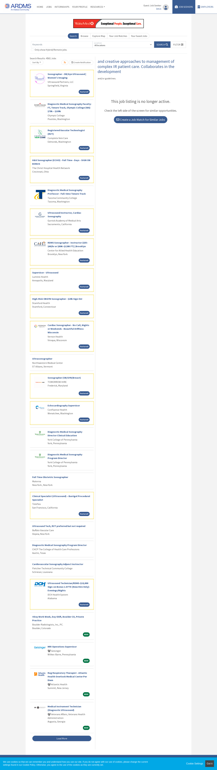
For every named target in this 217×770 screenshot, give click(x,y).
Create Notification (81, 62)
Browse (84, 35)
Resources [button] (96, 6)
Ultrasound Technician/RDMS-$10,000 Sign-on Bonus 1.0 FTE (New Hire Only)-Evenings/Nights (69, 587)
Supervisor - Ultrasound (45, 272)
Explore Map (98, 35)
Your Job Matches (118, 35)
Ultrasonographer (42, 358)
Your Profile (80, 6)
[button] (178, 44)
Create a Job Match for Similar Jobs (140, 119)
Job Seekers (184, 7)
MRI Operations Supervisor (62, 646)
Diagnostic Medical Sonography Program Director (59, 545)
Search (73, 35)
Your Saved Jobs (139, 35)
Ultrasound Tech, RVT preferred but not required (58, 526)
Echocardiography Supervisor (64, 405)
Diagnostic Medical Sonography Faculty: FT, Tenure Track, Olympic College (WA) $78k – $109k (69, 107)
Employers (205, 7)
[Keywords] (62, 44)
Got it (209, 763)
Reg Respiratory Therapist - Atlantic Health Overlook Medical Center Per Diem (67, 676)
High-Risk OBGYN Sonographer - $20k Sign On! (57, 298)
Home (40, 6)
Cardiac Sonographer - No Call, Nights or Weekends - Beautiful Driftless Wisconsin (68, 329)
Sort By (35, 62)
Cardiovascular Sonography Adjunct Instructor (57, 564)
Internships (62, 6)
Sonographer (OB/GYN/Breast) (64, 377)
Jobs (49, 6)
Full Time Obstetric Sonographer (50, 477)
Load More (62, 738)
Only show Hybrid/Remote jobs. (51, 49)
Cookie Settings (194, 763)
